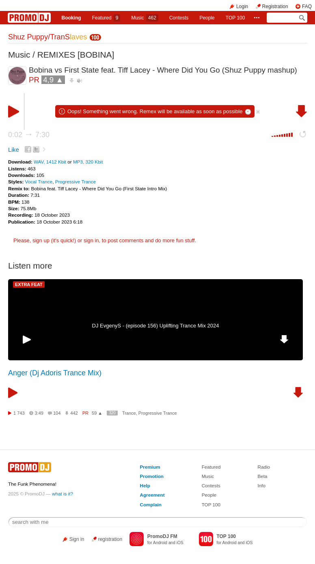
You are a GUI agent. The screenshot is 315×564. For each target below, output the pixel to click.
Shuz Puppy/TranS (47, 37)
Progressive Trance (75, 181)
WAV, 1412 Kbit (50, 161)
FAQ (307, 6)
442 (74, 413)
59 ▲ (97, 413)
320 (112, 413)
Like (13, 149)
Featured (106, 18)
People (206, 18)
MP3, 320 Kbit (88, 161)
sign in (91, 240)
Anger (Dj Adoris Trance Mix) (54, 373)
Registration (275, 6)
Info (261, 485)
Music (144, 18)
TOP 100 (235, 18)
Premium (150, 466)
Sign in (76, 539)
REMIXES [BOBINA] (75, 54)
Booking (71, 18)
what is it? (62, 493)
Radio (263, 466)
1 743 (19, 413)
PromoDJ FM (162, 536)
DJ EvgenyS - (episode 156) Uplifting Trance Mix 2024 (155, 326)
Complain (151, 504)
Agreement (152, 494)
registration (110, 539)
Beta (262, 476)
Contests (211, 485)
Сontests (178, 18)
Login (242, 6)
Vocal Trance (39, 181)
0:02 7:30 (29, 135)
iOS (180, 542)
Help (145, 485)
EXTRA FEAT (29, 284)
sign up (41, 240)
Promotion (152, 476)
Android (160, 542)
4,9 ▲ (53, 79)
